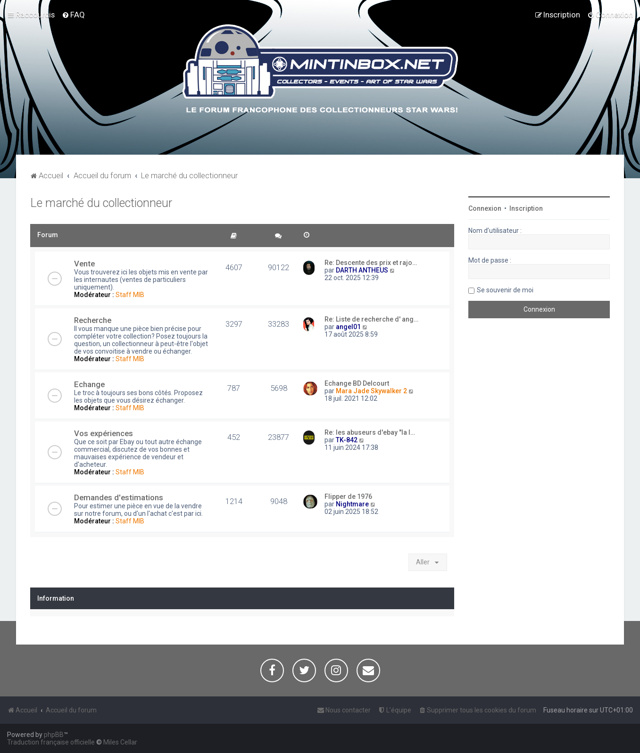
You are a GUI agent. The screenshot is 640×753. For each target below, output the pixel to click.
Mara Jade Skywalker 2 (371, 391)
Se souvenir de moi (505, 290)
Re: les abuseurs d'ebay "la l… (369, 432)
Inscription (526, 208)
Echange (89, 384)
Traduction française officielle (51, 742)
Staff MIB (130, 294)
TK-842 (346, 440)
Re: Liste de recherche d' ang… (371, 319)
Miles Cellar (120, 742)
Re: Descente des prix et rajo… (370, 262)
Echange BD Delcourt (356, 383)
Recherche (92, 320)
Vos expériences (103, 433)
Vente (84, 263)
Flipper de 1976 (348, 496)
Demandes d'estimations (118, 497)
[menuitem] (73, 14)
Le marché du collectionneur (101, 203)
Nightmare (352, 504)
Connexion (484, 208)
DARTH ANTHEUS (362, 270)
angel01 (348, 327)
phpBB (54, 734)
